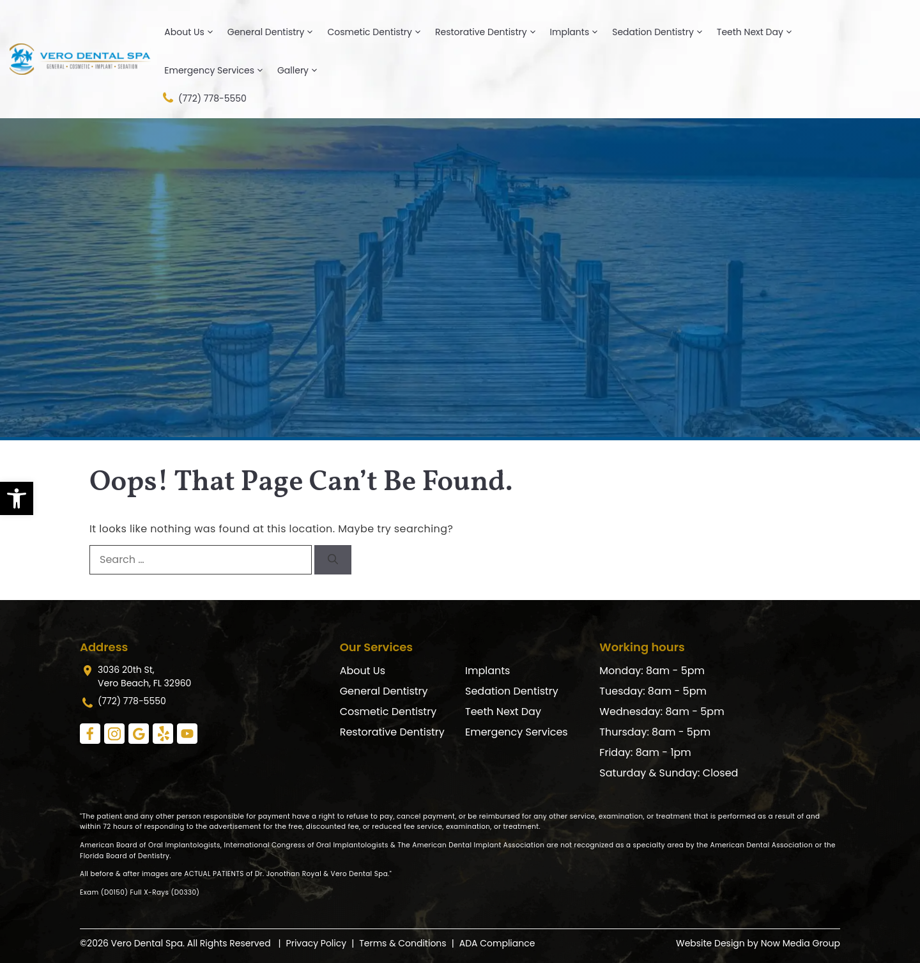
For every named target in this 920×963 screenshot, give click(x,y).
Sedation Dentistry (662, 32)
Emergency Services (218, 70)
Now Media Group (800, 943)
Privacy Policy (316, 943)
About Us (193, 32)
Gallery (302, 70)
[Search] (332, 559)
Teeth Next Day (759, 32)
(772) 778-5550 (203, 97)
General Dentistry (275, 32)
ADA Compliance (497, 943)
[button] (16, 498)
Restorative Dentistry (490, 32)
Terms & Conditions (402, 943)
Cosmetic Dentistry (379, 32)
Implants (579, 32)
